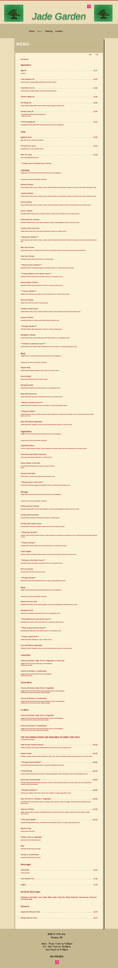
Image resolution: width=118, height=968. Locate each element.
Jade (43, 16)
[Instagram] (89, 6)
